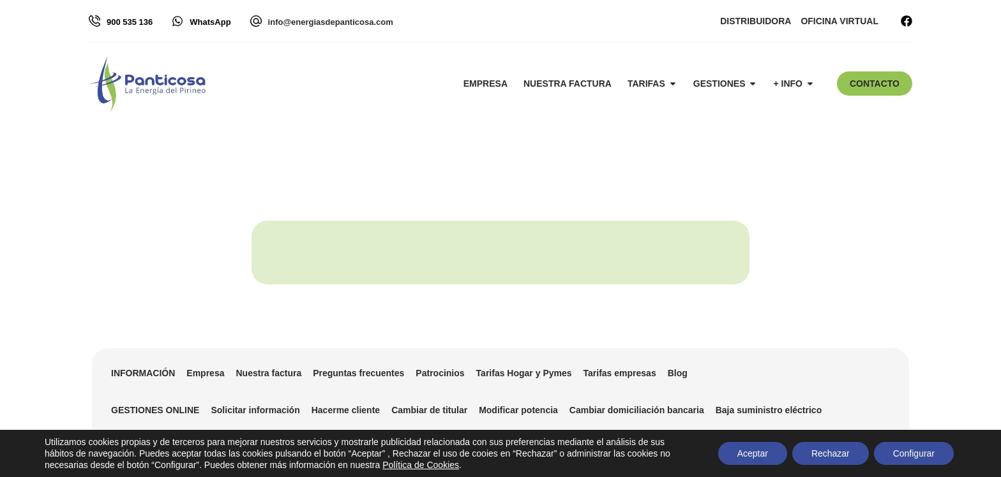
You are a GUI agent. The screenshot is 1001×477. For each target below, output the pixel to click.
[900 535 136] (94, 21)
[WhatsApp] (177, 21)
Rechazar (830, 453)
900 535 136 (130, 22)
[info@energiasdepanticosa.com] (256, 21)
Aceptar (752, 453)
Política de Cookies (420, 465)
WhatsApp (210, 22)
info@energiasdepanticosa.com (330, 22)
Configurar (914, 453)
